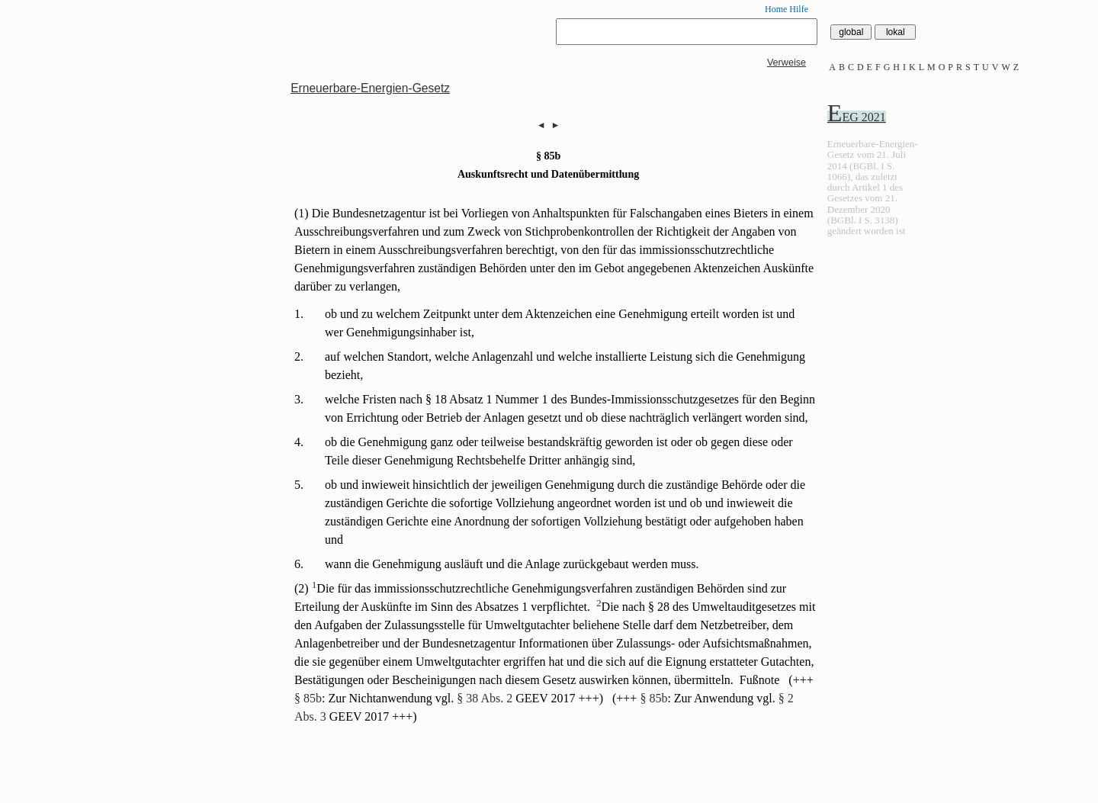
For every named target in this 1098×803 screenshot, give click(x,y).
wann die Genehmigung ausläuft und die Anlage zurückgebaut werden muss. (512, 563)
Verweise (786, 62)
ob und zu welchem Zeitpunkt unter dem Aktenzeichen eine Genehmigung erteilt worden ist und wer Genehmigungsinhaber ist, (560, 323)
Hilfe (798, 9)
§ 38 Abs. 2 (484, 698)
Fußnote (761, 679)
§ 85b (308, 698)
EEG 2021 (856, 117)
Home (776, 9)
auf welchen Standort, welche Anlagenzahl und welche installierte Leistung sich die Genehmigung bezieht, (565, 365)
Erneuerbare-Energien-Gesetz (370, 88)
